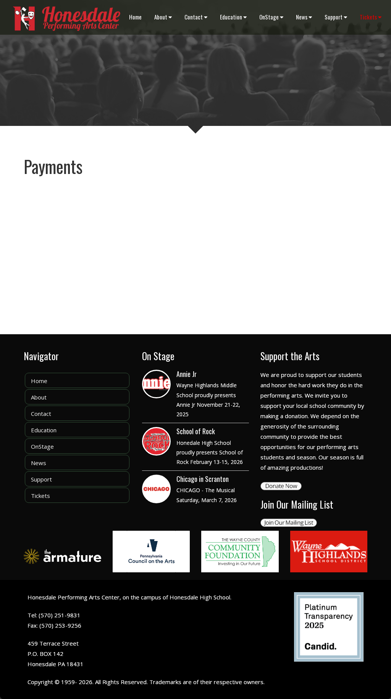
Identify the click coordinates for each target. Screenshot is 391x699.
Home (135, 17)
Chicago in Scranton (202, 479)
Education (233, 17)
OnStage (271, 17)
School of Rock (195, 431)
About (163, 17)
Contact (195, 17)
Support (336, 17)
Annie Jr (186, 374)
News (304, 17)
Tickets (370, 17)
